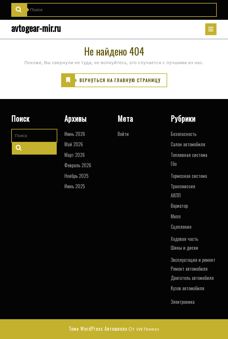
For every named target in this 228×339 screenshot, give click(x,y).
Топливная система (189, 154)
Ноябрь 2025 (76, 175)
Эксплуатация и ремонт (193, 259)
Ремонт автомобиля (189, 268)
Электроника (183, 301)
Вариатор (179, 205)
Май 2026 (73, 144)
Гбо (174, 163)
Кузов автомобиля (187, 288)
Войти (123, 133)
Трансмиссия (183, 186)
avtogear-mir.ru (36, 28)
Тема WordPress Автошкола (98, 328)
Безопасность (183, 133)
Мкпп (176, 216)
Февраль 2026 (77, 165)
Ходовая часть (184, 238)
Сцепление (181, 226)
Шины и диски (184, 247)
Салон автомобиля (188, 144)
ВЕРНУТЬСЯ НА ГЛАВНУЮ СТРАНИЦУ (111, 80)
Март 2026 (74, 154)
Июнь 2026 (74, 133)
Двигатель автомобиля (192, 277)
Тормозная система (189, 175)
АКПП (176, 195)
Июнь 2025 (74, 186)
